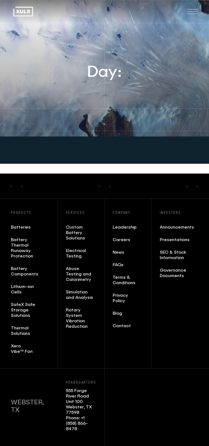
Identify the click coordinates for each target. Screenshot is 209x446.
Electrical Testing (76, 253)
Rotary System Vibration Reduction (77, 318)
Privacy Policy (120, 297)
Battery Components (24, 271)
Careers (121, 239)
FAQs (118, 264)
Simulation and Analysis (79, 294)
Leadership (125, 226)
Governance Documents (173, 272)
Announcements (173, 226)
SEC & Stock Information (173, 254)
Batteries (21, 226)
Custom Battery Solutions (75, 232)
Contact (122, 325)
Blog (117, 312)
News (118, 251)
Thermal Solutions (20, 330)
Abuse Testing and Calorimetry (78, 274)
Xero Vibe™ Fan (22, 348)
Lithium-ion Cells (22, 289)
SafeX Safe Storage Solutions (23, 310)
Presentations (173, 239)
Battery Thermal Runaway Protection (22, 247)
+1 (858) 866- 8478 (77, 423)
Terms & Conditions (124, 279)
